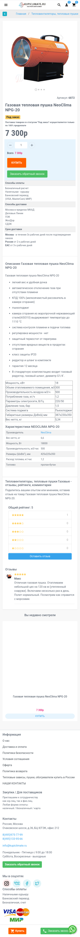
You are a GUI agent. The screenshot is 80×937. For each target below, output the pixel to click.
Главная (21, 13)
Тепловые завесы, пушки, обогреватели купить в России (39, 777)
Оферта (7, 765)
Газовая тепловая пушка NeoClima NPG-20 (40, 696)
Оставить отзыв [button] (40, 556)
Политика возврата (15, 771)
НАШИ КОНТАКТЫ (14, 783)
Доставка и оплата (15, 746)
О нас (6, 740)
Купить (17, 931)
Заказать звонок (56, 931)
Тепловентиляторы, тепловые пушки (55, 13)
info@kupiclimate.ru (15, 845)
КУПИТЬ (16, 162)
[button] (36, 89)
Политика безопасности (18, 753)
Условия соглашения (16, 759)
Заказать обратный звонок (27, 174)
